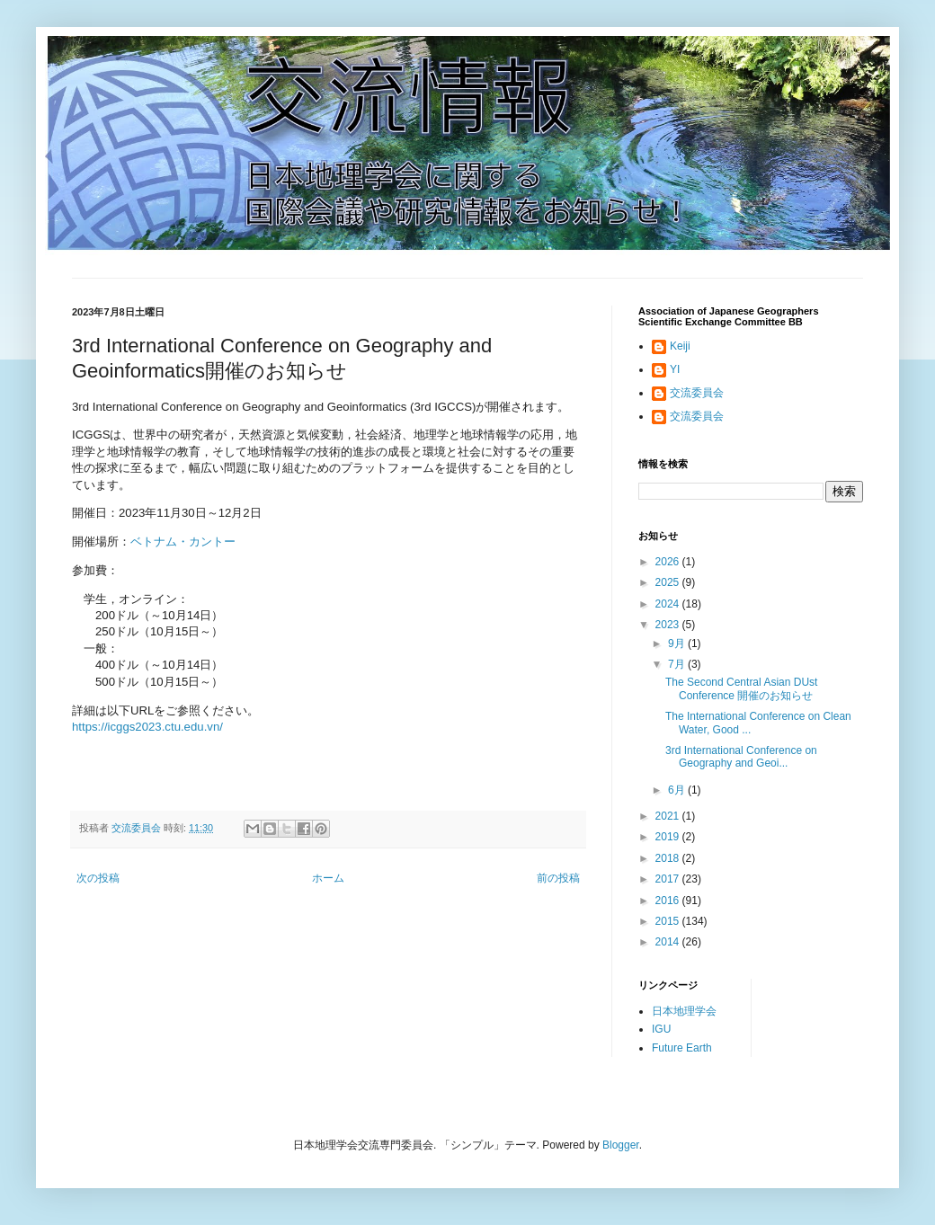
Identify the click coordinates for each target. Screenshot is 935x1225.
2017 (668, 879)
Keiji (680, 346)
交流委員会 (697, 392)
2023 (668, 624)
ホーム (328, 878)
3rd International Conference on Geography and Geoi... (741, 756)
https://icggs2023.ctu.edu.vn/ (147, 726)
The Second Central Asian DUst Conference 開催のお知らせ (741, 688)
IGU (661, 1029)
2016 (668, 900)
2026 (668, 561)
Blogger (620, 1145)
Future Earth (682, 1048)
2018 (668, 858)
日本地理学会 (684, 1011)
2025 (668, 582)
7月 (678, 664)
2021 (668, 816)
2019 (668, 836)
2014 (668, 942)
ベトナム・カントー (183, 541)
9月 (678, 643)
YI (675, 369)
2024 (668, 604)
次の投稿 (98, 878)
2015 (668, 921)
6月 (678, 790)
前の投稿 (558, 878)
